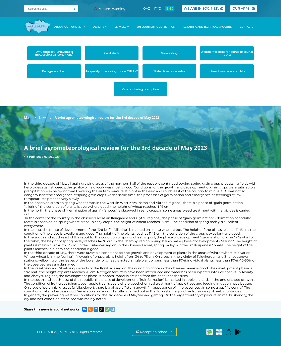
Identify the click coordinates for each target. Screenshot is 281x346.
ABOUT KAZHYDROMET (69, 26)
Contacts (246, 26)
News (43, 117)
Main (28, 117)
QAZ (146, 8)
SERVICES (122, 26)
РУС (157, 8)
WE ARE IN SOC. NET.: (203, 8)
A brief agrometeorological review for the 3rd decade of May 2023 (107, 117)
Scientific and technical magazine (207, 26)
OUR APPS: (243, 8)
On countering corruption (156, 26)
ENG (169, 8)
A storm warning (109, 9)
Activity (99, 26)
